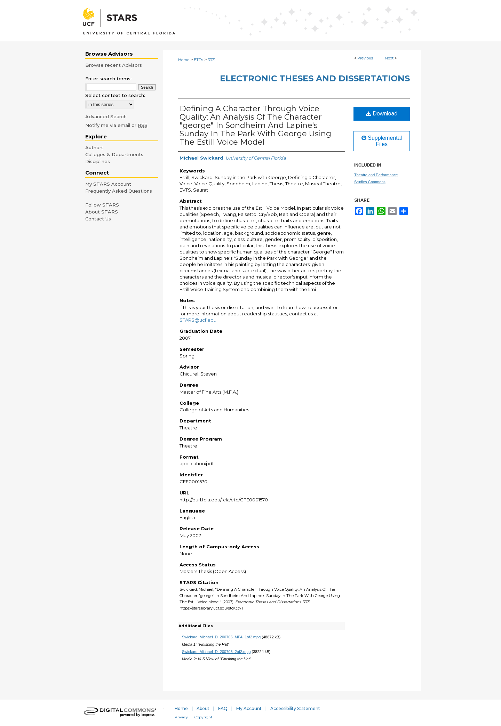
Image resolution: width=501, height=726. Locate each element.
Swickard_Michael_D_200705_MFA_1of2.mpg (221, 637)
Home (183, 59)
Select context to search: (115, 95)
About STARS (101, 212)
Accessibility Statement (295, 708)
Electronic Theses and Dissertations (315, 78)
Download (382, 113)
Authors (94, 147)
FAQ (223, 708)
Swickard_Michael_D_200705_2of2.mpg (216, 652)
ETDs (198, 59)
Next (389, 58)
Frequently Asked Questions (118, 191)
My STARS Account (108, 184)
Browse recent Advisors (113, 65)
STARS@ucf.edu (198, 320)
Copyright (203, 717)
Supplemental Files (381, 141)
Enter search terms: (108, 78)
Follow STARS (102, 205)
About (203, 708)
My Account (249, 708)
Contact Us (98, 218)
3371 (211, 59)
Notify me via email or (116, 125)
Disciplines (97, 161)
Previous (365, 58)
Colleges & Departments (114, 154)
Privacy (181, 717)
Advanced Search (106, 116)
